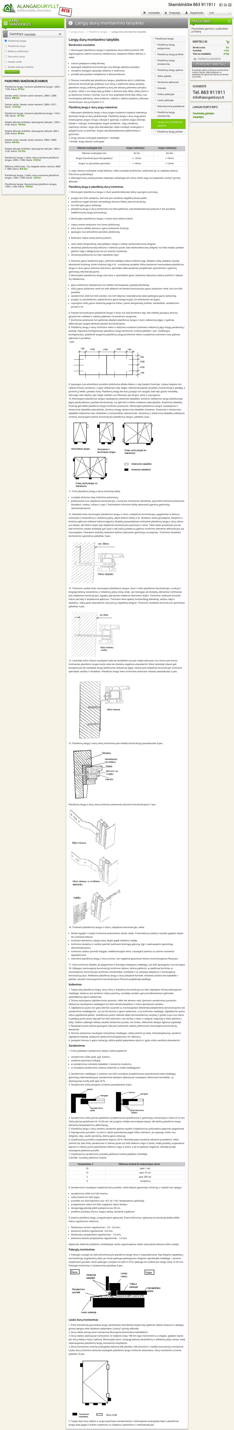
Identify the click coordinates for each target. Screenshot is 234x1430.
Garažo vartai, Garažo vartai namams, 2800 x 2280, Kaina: (31, 97)
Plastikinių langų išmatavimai (166, 62)
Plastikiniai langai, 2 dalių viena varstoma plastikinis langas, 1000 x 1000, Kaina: (32, 176)
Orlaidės (161, 88)
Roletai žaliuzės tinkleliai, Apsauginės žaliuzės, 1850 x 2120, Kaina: (32, 150)
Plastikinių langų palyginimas (166, 46)
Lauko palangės (165, 100)
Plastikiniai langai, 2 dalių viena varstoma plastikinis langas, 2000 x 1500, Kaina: (32, 159)
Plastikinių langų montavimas (166, 114)
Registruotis (194, 12)
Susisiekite (151, 12)
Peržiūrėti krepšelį (211, 64)
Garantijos (198, 117)
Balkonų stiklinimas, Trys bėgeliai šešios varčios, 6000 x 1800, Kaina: (32, 167)
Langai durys (77, 31)
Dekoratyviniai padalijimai (171, 106)
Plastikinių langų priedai (170, 131)
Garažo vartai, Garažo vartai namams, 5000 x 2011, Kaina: (31, 105)
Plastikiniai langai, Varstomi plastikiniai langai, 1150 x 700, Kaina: (32, 114)
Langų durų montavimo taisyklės (129, 31)
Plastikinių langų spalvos (170, 70)
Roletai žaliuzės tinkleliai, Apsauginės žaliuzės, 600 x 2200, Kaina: (32, 132)
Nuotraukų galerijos (203, 113)
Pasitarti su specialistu (209, 59)
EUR (212, 12)
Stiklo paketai (164, 76)
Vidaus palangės (165, 94)
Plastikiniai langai (98, 31)
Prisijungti (172, 12)
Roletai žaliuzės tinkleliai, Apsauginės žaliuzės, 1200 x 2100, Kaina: (32, 123)
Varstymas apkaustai (168, 82)
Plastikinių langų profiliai (170, 54)
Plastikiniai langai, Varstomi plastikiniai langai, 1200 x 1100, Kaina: (32, 88)
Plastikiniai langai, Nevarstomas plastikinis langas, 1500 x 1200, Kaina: (31, 185)
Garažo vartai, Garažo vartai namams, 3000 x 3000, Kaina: (31, 141)
